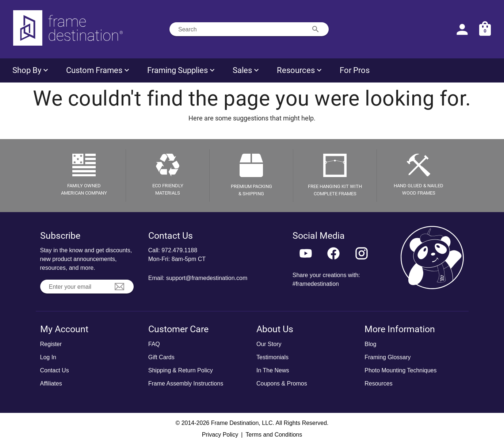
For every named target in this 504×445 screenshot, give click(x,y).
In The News (272, 370)
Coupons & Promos (281, 383)
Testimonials (272, 357)
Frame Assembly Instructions (185, 383)
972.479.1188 (179, 250)
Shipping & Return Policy (180, 370)
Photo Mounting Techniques (400, 370)
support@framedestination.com (207, 278)
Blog (370, 344)
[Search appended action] (315, 29)
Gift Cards (161, 357)
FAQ (154, 344)
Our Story (268, 344)
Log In (48, 357)
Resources (378, 383)
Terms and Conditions (273, 434)
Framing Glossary (387, 357)
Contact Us (54, 370)
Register (51, 344)
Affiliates (51, 383)
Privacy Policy (220, 434)
